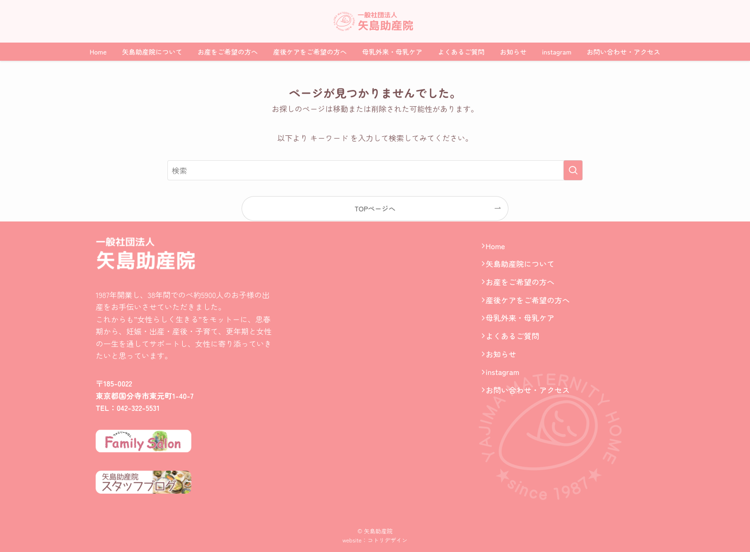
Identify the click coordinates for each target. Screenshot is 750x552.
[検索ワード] (375, 170)
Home (499, 248)
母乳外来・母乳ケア (524, 336)
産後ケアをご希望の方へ (532, 314)
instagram (506, 403)
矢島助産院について (524, 270)
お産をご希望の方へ (524, 292)
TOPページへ (375, 208)
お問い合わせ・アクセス (532, 425)
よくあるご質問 (516, 358)
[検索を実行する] (573, 170)
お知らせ (505, 380)
